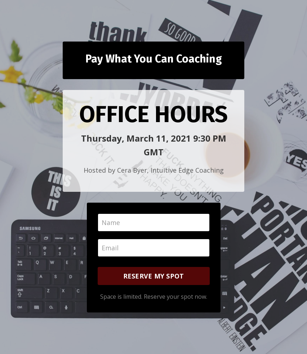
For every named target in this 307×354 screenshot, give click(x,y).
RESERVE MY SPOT (153, 276)
